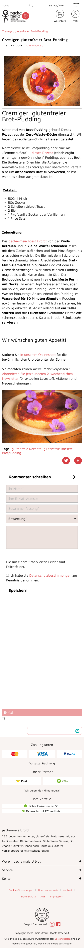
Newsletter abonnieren (51, 730)
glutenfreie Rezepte (27, 449)
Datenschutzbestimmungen (50, 575)
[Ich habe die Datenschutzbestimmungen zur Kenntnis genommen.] (7, 575)
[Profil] (75, 16)
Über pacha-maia (48, 890)
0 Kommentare (35, 45)
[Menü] (76, 5)
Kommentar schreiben (42, 476)
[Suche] (18, 5)
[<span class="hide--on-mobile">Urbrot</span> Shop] (48, 16)
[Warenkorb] (60, 16)
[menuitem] (18, 5)
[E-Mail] (42, 712)
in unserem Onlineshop (38, 355)
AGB (43, 896)
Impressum (56, 896)
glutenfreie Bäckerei (58, 449)
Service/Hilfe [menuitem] (56, 5)
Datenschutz (28, 896)
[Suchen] (31, 5)
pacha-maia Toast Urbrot (28, 241)
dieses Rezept (42, 153)
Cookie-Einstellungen (21, 890)
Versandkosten (63, 938)
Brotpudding (11, 453)
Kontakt (67, 890)
